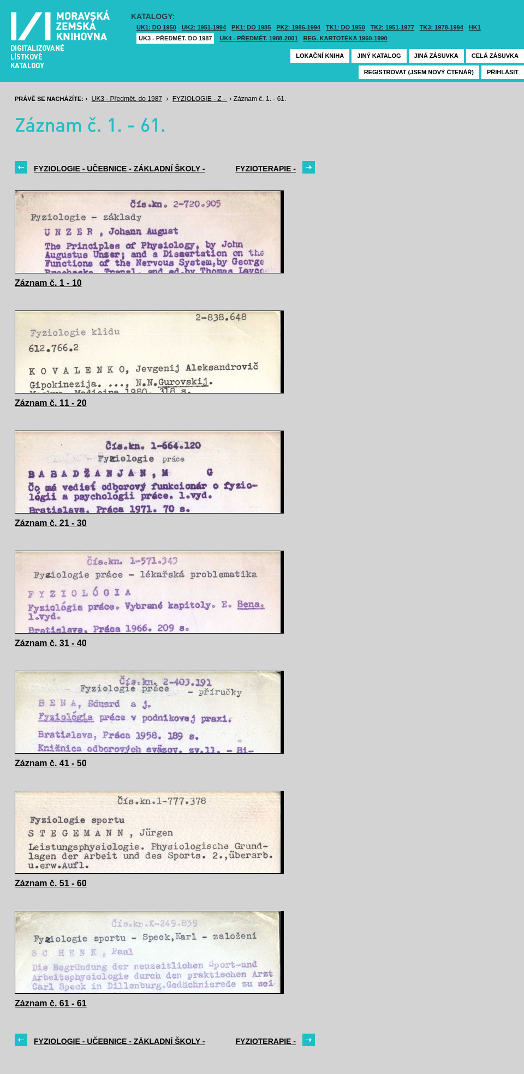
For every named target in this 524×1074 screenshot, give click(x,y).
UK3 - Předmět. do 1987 (175, 38)
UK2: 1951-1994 (204, 27)
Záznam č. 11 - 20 (51, 403)
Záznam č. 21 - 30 (51, 523)
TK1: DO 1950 (345, 27)
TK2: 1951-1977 (392, 27)
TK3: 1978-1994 (441, 27)
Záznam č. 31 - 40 (51, 643)
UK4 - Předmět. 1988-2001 (258, 38)
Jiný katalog (379, 55)
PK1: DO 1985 (251, 27)
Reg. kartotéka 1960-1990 (345, 38)
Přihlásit (503, 72)
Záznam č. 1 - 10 (48, 283)
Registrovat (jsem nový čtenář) (419, 72)
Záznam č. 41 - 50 (51, 763)
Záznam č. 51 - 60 (51, 883)
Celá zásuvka (495, 55)
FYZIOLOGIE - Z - (200, 99)
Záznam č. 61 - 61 (51, 1003)
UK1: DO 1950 (156, 27)
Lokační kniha (320, 55)
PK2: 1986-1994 (298, 27)
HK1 (475, 27)
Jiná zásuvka (436, 55)
